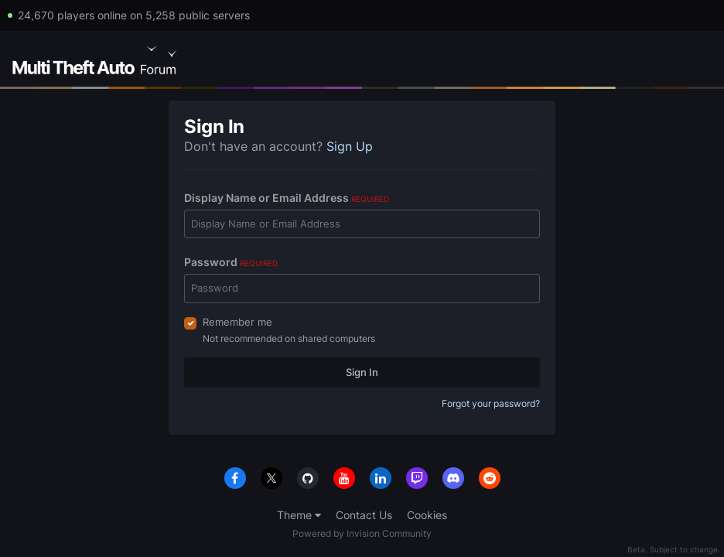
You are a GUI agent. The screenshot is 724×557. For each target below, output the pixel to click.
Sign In (362, 372)
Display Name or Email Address (286, 197)
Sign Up (349, 146)
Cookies (427, 514)
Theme (299, 514)
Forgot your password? (491, 403)
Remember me (237, 322)
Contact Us (364, 514)
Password (231, 261)
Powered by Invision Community (362, 533)
